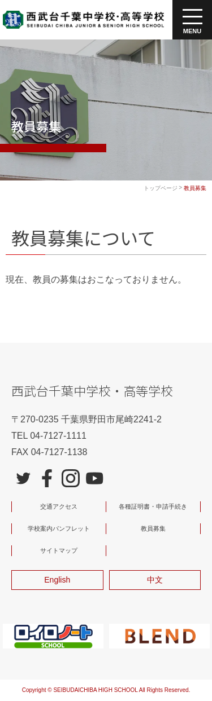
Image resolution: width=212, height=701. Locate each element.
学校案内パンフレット (59, 528)
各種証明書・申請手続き (153, 506)
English (57, 579)
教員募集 (153, 528)
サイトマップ (58, 550)
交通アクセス (58, 506)
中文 (155, 579)
